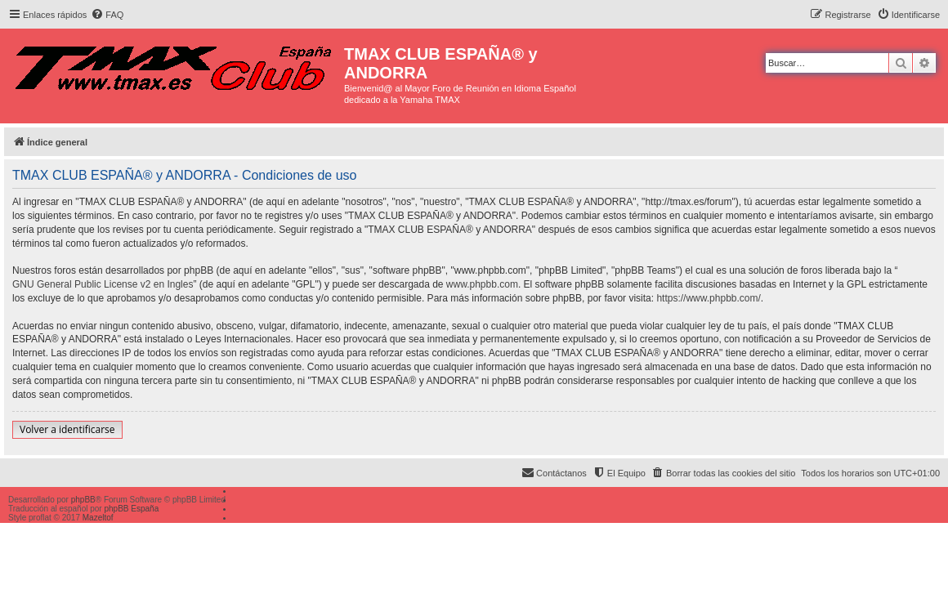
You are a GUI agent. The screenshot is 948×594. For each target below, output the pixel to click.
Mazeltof (98, 517)
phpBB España (131, 508)
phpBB (83, 499)
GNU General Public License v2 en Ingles (102, 284)
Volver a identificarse (67, 429)
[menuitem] (107, 15)
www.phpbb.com (482, 284)
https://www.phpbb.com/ (708, 298)
